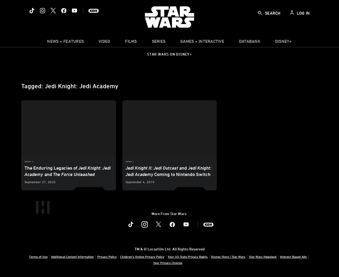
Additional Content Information (72, 256)
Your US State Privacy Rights (188, 256)
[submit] (260, 13)
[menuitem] (104, 42)
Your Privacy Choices (167, 263)
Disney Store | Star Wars (228, 256)
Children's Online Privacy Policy (142, 256)
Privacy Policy (107, 256)
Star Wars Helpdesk (263, 256)
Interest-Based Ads (293, 256)
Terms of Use (38, 256)
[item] (65, 42)
